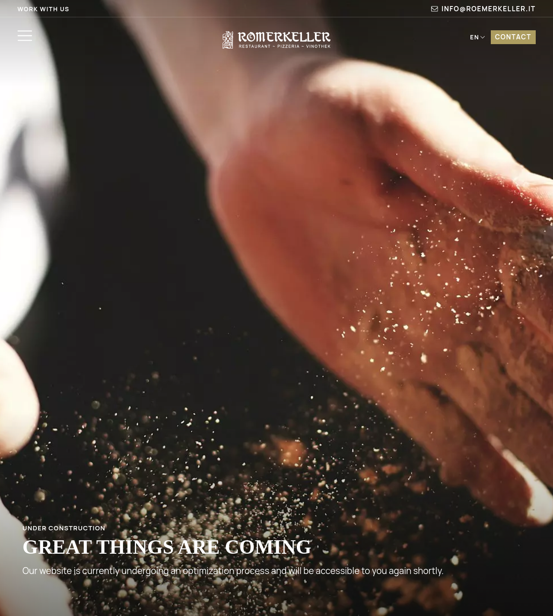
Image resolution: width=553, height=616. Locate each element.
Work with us (43, 9)
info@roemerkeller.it (483, 8)
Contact (513, 37)
